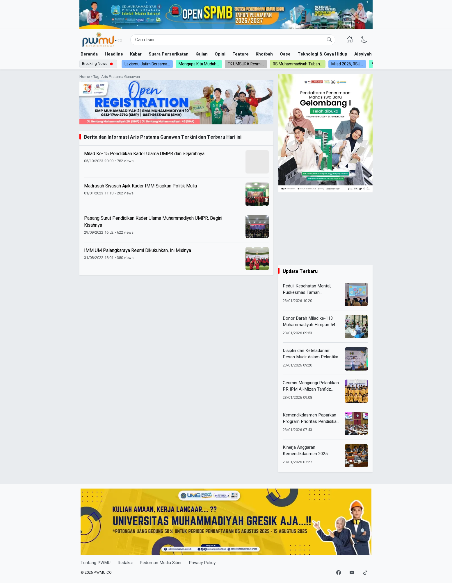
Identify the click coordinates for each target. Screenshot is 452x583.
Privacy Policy (202, 562)
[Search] (232, 39)
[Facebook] (338, 572)
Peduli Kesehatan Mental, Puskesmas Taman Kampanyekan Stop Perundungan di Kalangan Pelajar (307, 289)
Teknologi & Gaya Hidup (322, 54)
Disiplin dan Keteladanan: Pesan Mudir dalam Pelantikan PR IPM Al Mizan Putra (312, 353)
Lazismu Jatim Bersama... (147, 64)
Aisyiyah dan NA (371, 54)
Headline (114, 54)
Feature (240, 54)
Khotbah (264, 54)
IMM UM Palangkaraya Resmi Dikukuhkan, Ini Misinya (137, 250)
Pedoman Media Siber (161, 562)
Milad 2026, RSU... (347, 64)
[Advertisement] (325, 228)
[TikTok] (365, 572)
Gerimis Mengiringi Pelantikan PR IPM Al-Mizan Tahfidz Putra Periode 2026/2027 (311, 386)
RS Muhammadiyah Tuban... (298, 64)
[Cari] (329, 39)
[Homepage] (102, 40)
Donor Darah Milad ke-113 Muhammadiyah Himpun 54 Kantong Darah (309, 321)
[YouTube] (352, 572)
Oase (285, 54)
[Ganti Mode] (364, 40)
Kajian (201, 54)
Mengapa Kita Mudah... (199, 64)
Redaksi (125, 562)
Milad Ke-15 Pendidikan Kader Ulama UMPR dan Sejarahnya (144, 153)
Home (84, 77)
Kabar (136, 54)
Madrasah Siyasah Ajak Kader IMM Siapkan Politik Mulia (140, 186)
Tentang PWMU (96, 562)
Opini (220, 54)
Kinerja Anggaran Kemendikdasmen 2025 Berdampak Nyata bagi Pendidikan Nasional (305, 450)
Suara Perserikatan (168, 54)
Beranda (89, 54)
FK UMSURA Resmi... (246, 64)
